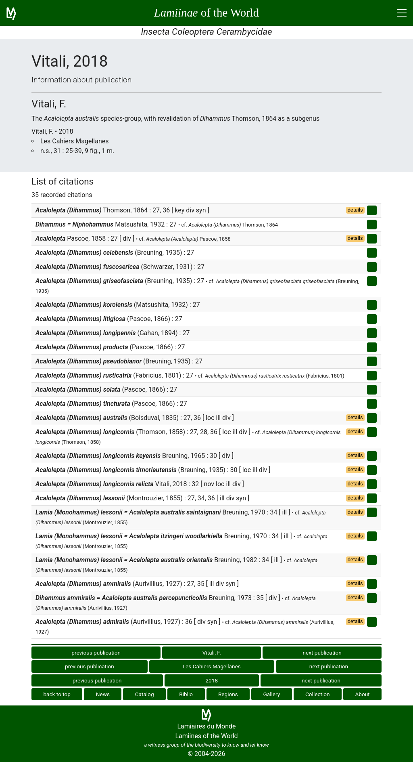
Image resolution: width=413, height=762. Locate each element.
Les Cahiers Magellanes (212, 666)
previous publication (96, 652)
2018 (211, 680)
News (103, 694)
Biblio (186, 694)
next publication (321, 652)
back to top (57, 694)
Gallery (271, 694)
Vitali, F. (211, 652)
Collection (317, 694)
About (362, 694)
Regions (228, 694)
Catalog (144, 694)
